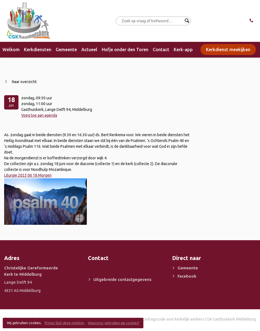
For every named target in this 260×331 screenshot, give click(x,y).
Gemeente (66, 49)
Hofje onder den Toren (125, 49)
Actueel (89, 49)
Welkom (11, 49)
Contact (161, 49)
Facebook (187, 276)
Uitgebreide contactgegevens (122, 279)
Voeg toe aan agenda (39, 115)
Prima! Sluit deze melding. (65, 323)
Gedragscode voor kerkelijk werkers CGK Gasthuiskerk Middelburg (199, 319)
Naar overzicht (24, 82)
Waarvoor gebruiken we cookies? (113, 323)
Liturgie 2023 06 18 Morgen (28, 175)
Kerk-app (183, 49)
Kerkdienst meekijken (228, 49)
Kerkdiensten (37, 49)
